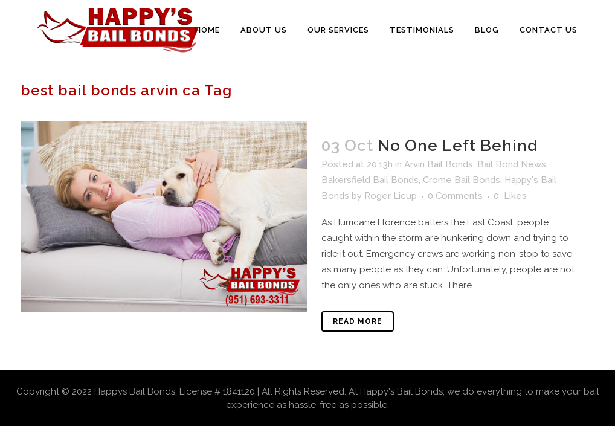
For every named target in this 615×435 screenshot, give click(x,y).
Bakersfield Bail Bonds (370, 180)
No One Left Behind (458, 146)
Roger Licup (390, 195)
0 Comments (455, 195)
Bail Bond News (511, 164)
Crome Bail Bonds (461, 180)
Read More (357, 321)
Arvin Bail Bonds (438, 164)
